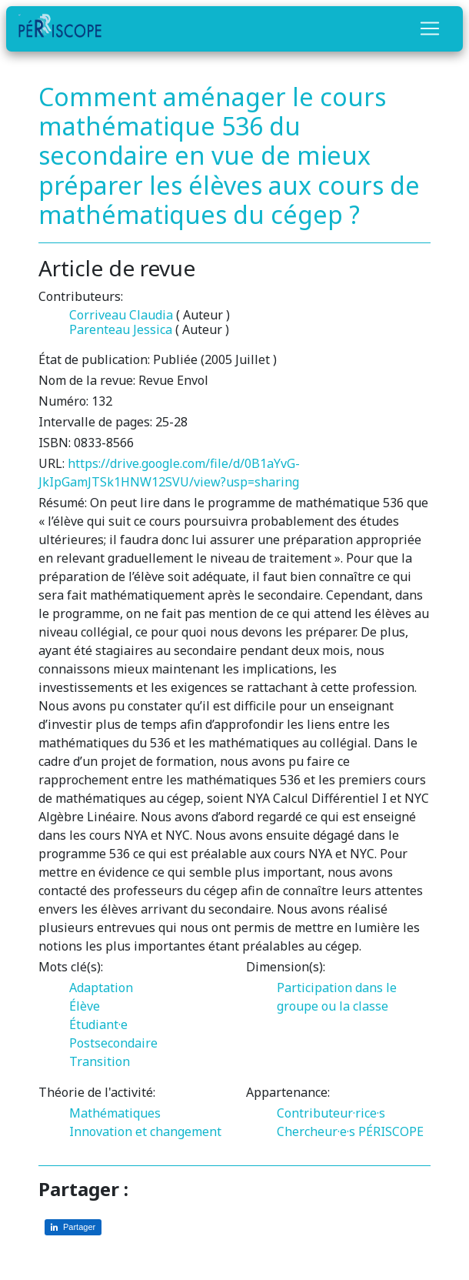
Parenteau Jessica (120, 329)
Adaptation (101, 987)
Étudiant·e (98, 1024)
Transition (99, 1061)
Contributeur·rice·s (331, 1113)
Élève (84, 1006)
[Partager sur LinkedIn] (73, 1227)
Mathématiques (115, 1113)
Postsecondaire (113, 1042)
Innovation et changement (145, 1131)
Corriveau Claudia (121, 314)
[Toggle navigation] (430, 28)
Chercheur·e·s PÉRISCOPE (350, 1131)
